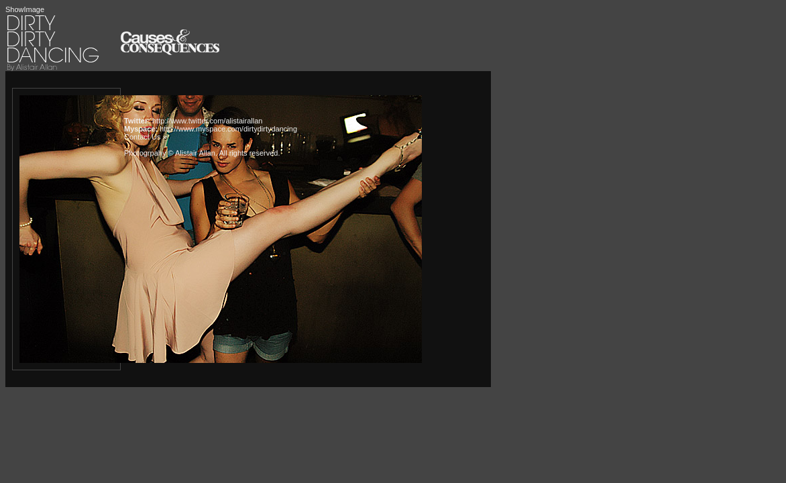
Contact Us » (145, 137)
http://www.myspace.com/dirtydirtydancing (228, 129)
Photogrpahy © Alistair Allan (169, 153)
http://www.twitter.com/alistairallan (207, 121)
